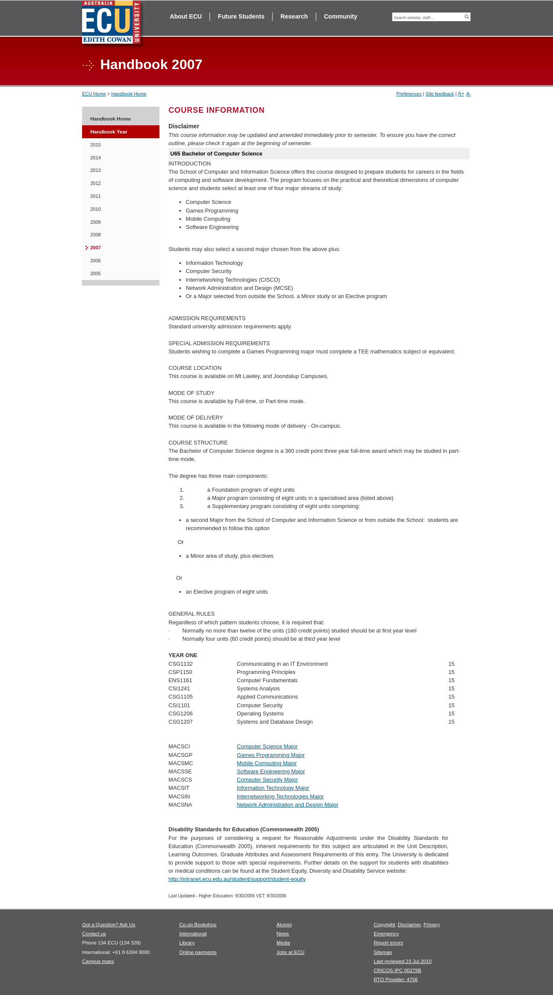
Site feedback (440, 93)
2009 (95, 222)
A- (468, 93)
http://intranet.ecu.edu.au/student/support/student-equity (236, 879)
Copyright (384, 924)
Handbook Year (108, 132)
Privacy (431, 924)
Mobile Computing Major (267, 763)
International (193, 933)
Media (283, 942)
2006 (95, 260)
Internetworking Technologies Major (280, 796)
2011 (95, 196)
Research (294, 16)
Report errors (388, 942)
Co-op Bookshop (197, 924)
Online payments (197, 952)
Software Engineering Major (271, 771)
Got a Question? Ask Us (108, 924)
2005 (95, 273)
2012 (95, 183)
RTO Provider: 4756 (396, 979)
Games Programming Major (271, 755)
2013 (95, 170)
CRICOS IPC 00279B (397, 970)
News (282, 933)
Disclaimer (409, 924)
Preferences (409, 93)
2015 (95, 144)
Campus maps (98, 961)
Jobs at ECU (290, 952)
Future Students (241, 16)
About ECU (186, 16)
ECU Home (94, 93)
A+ (461, 94)
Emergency (386, 933)
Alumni (284, 924)
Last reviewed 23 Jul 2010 (403, 961)
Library (186, 942)
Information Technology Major (273, 788)
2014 (95, 157)
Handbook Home (128, 93)
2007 (95, 247)
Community (340, 16)
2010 (95, 209)
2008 (95, 234)
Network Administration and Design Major (287, 804)
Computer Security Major (267, 779)
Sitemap (383, 952)
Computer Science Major (267, 746)
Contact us (94, 933)
